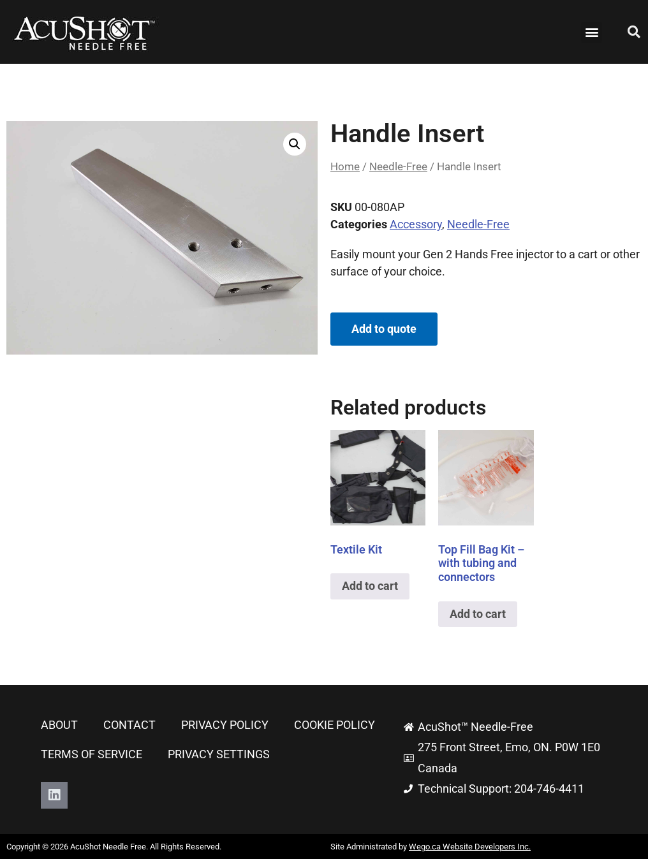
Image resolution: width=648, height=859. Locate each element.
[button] (591, 32)
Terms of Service (91, 754)
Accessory (416, 224)
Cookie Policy (334, 724)
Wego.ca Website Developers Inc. (470, 846)
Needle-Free (398, 167)
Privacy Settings (219, 754)
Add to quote (383, 328)
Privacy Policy (225, 724)
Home (345, 167)
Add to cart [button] (370, 585)
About (59, 724)
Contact (129, 724)
